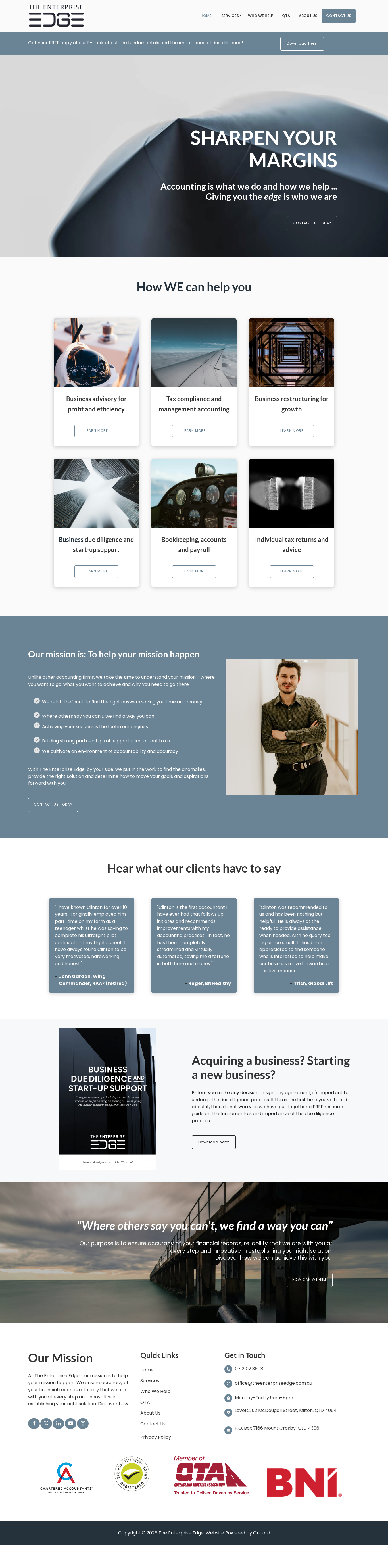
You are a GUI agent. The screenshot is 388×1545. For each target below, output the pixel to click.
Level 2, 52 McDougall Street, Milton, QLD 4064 (286, 1410)
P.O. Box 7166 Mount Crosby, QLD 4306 (277, 1428)
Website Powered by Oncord (238, 1533)
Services (230, 15)
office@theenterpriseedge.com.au (273, 1383)
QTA (286, 15)
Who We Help (260, 15)
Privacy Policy (155, 1437)
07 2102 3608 (248, 1369)
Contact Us (338, 15)
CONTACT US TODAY (321, 219)
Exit (333, 108)
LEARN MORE (96, 428)
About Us (308, 15)
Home (206, 15)
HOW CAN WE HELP (317, 1276)
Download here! (293, 40)
